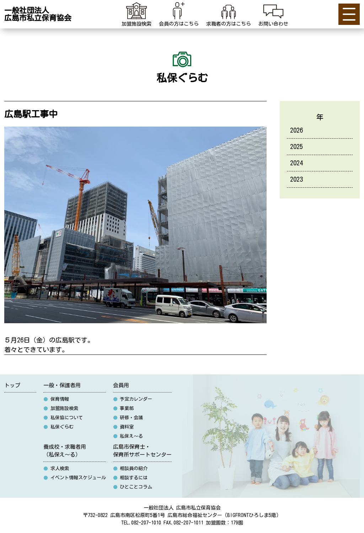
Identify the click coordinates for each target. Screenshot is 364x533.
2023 (296, 179)
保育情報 (56, 399)
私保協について (63, 417)
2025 (296, 146)
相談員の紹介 (130, 468)
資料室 (123, 427)
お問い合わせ (273, 13)
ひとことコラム (132, 487)
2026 (296, 130)
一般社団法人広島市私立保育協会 (37, 14)
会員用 (121, 385)
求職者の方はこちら (228, 13)
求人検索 (56, 468)
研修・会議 (128, 417)
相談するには (130, 477)
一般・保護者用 (62, 385)
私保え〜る (128, 436)
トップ (12, 385)
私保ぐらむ (58, 427)
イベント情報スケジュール (74, 477)
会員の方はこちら (179, 13)
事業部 (123, 408)
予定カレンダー (132, 399)
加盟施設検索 (136, 13)
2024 (296, 163)
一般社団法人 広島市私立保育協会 (182, 507)
